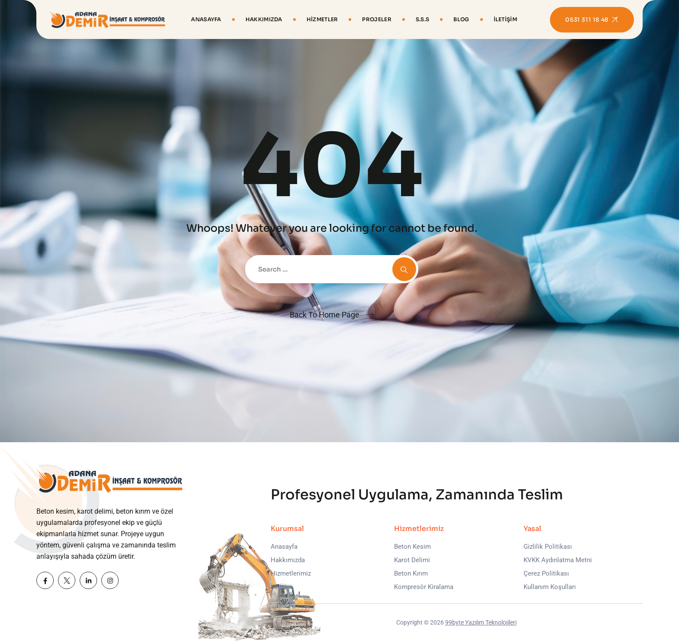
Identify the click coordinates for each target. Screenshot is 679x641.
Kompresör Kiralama (423, 587)
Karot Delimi (412, 560)
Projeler (376, 19)
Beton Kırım (411, 573)
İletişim (505, 19)
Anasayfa (206, 19)
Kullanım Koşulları (550, 587)
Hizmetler (322, 19)
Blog (461, 19)
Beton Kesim (412, 546)
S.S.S (423, 19)
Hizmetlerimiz (291, 573)
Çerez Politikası (546, 573)
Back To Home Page (324, 314)
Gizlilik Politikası (548, 546)
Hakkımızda (264, 19)
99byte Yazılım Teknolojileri (481, 622)
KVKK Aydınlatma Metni (558, 560)
